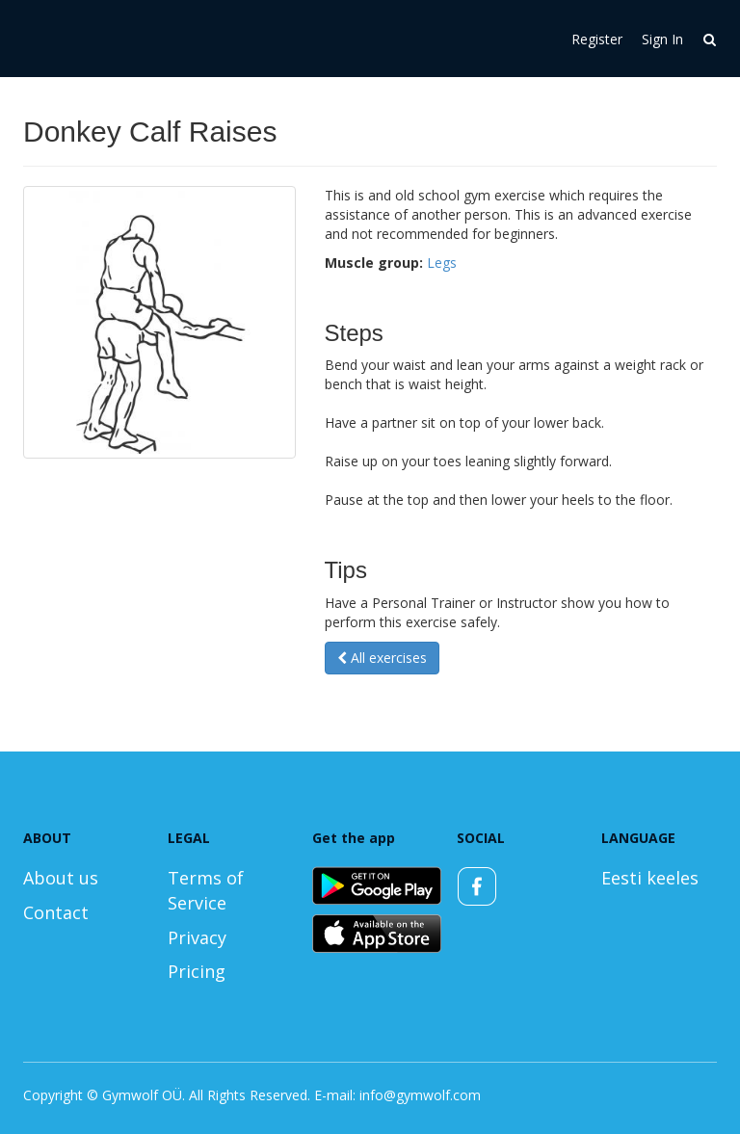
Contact (56, 912)
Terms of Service (206, 890)
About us (60, 877)
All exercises (382, 657)
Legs (442, 262)
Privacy (197, 937)
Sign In (662, 39)
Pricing (196, 971)
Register (596, 39)
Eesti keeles (650, 877)
